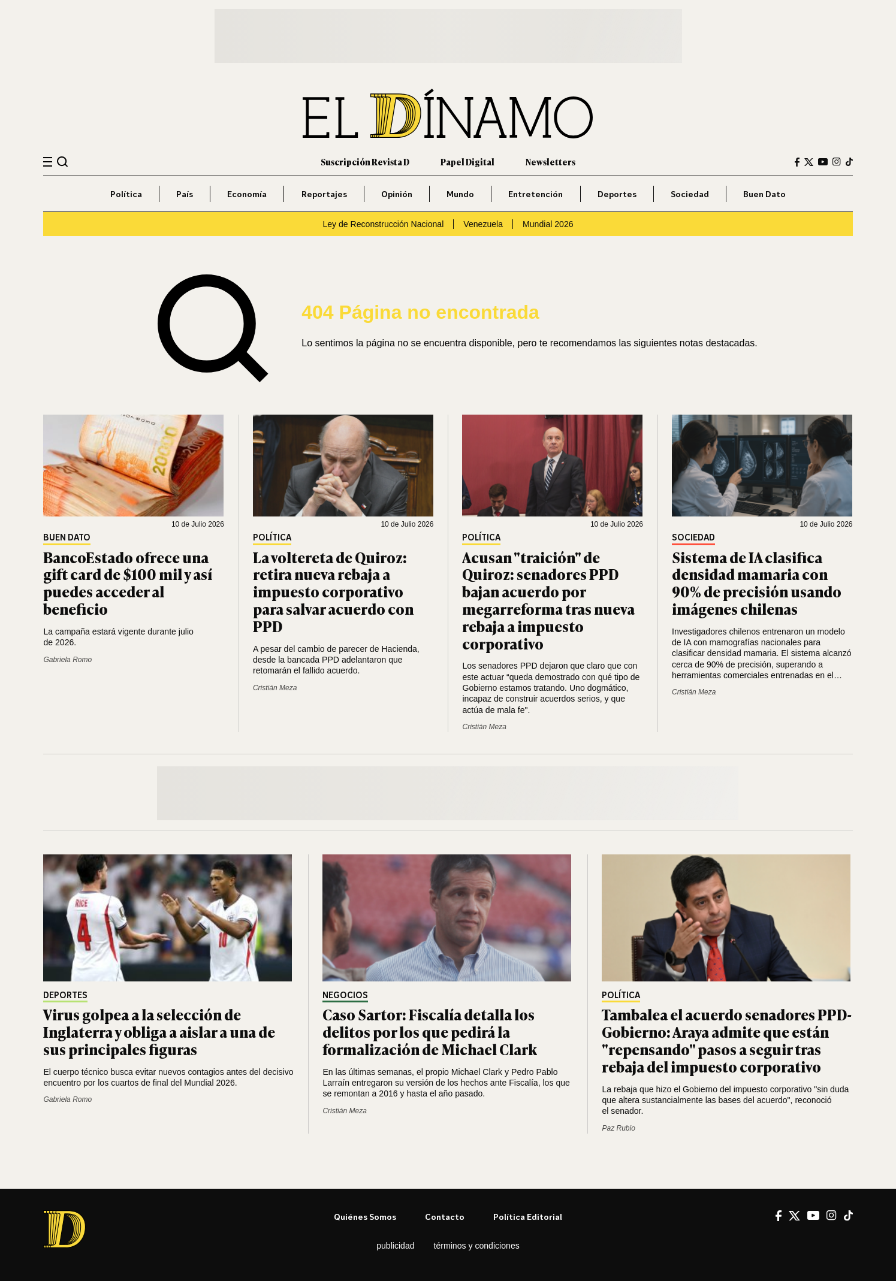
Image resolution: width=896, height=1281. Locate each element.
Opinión (396, 194)
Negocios (345, 995)
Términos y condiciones (477, 1245)
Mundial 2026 (548, 224)
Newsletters (550, 161)
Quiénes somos (365, 1216)
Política (126, 194)
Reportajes (324, 194)
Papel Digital (467, 161)
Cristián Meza (275, 688)
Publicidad (395, 1245)
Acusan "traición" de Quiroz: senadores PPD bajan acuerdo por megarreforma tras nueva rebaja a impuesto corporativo (548, 600)
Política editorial (527, 1216)
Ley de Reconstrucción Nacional (383, 224)
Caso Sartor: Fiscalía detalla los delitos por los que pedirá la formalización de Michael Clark (429, 1031)
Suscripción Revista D (365, 161)
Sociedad (690, 194)
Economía (247, 194)
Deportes (617, 194)
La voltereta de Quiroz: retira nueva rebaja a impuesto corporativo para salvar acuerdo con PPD (333, 591)
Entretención (535, 194)
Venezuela (483, 224)
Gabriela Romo (67, 659)
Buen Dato (764, 194)
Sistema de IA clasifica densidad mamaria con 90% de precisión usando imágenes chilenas (756, 582)
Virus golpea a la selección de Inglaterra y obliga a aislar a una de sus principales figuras (159, 1031)
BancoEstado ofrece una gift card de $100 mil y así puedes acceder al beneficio (127, 582)
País (184, 194)
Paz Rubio (618, 1128)
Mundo (460, 194)
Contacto (444, 1216)
